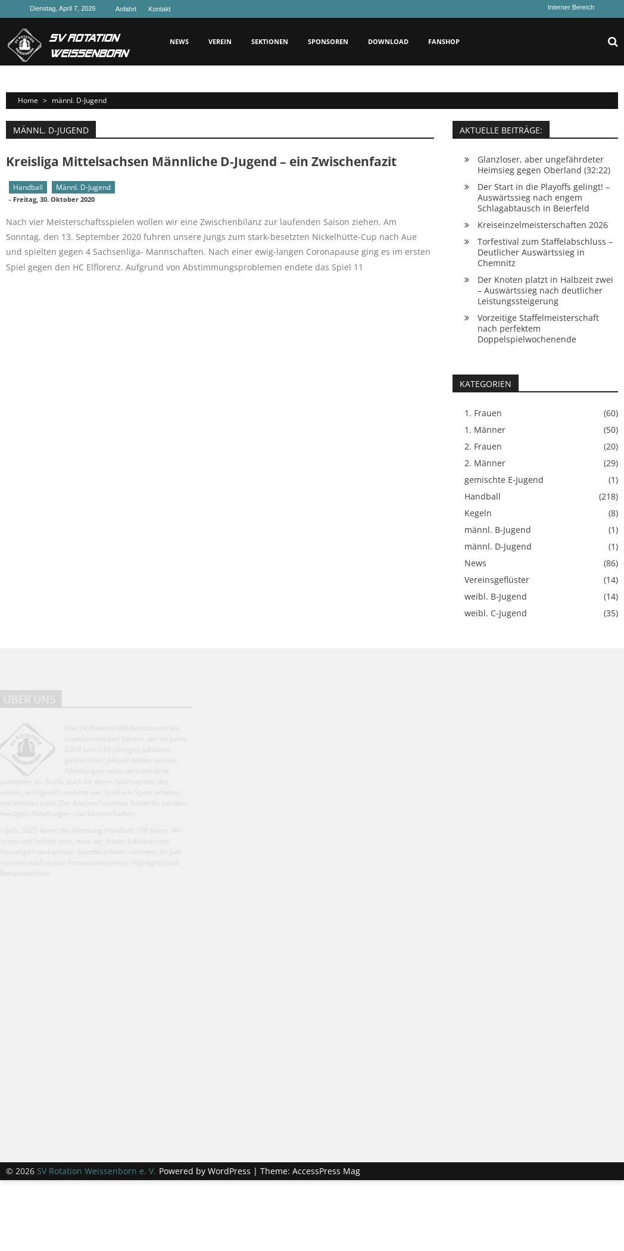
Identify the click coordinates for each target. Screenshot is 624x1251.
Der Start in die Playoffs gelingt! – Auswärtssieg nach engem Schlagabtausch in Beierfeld (544, 197)
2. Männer (485, 463)
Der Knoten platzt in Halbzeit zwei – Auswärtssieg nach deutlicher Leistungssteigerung (545, 290)
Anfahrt (126, 9)
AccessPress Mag (326, 1171)
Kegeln (478, 513)
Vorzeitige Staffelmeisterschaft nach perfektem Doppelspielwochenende (538, 328)
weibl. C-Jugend (495, 613)
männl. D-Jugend (83, 187)
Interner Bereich (571, 7)
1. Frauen (483, 413)
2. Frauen (483, 446)
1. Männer (485, 430)
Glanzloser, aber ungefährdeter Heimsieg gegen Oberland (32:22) (544, 165)
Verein (220, 41)
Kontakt (159, 9)
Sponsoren (328, 41)
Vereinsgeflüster (496, 580)
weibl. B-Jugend (495, 596)
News (179, 41)
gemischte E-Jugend (504, 480)
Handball (28, 187)
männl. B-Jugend (497, 530)
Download (388, 41)
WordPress (230, 1171)
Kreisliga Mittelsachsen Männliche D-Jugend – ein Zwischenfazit (201, 161)
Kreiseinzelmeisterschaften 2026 (543, 224)
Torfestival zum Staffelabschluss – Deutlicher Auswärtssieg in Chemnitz (545, 252)
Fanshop (444, 41)
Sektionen (269, 41)
